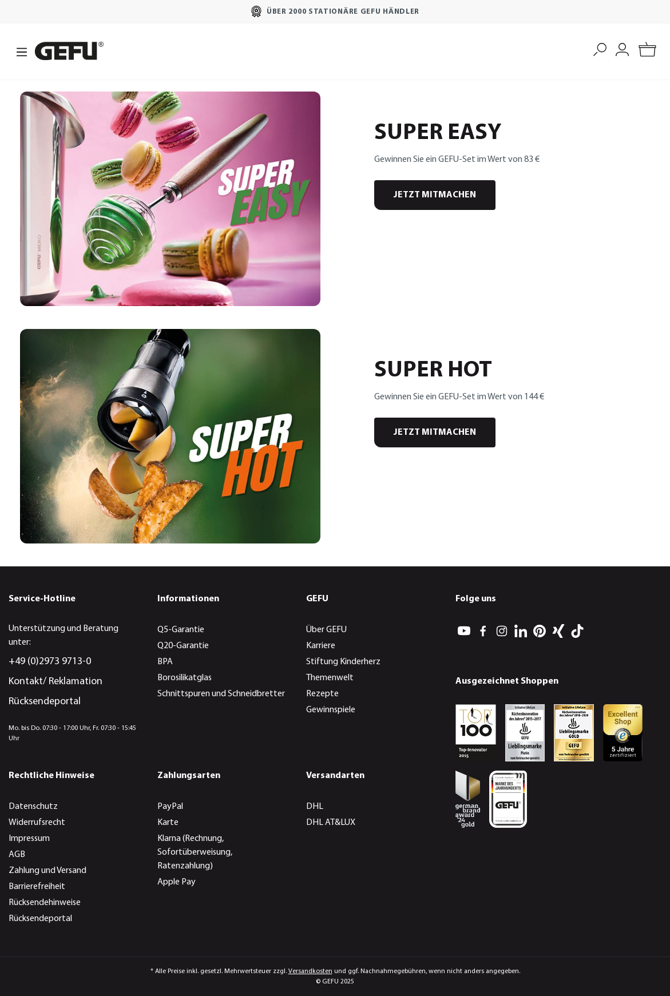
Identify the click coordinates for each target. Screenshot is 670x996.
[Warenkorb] (647, 51)
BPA (165, 661)
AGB (17, 854)
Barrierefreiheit (37, 886)
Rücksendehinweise (45, 902)
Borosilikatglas (184, 677)
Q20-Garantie (183, 645)
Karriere (320, 645)
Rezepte (322, 694)
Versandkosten (310, 971)
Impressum (29, 838)
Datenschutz (33, 806)
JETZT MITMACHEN (435, 195)
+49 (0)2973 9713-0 (50, 661)
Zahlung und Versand (47, 870)
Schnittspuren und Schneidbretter (221, 694)
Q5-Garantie (180, 629)
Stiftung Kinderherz (343, 661)
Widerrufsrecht (37, 822)
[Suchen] (600, 48)
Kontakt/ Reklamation (55, 681)
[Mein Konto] (622, 48)
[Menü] (18, 50)
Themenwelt (330, 677)
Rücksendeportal (45, 701)
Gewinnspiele (330, 710)
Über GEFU (326, 629)
